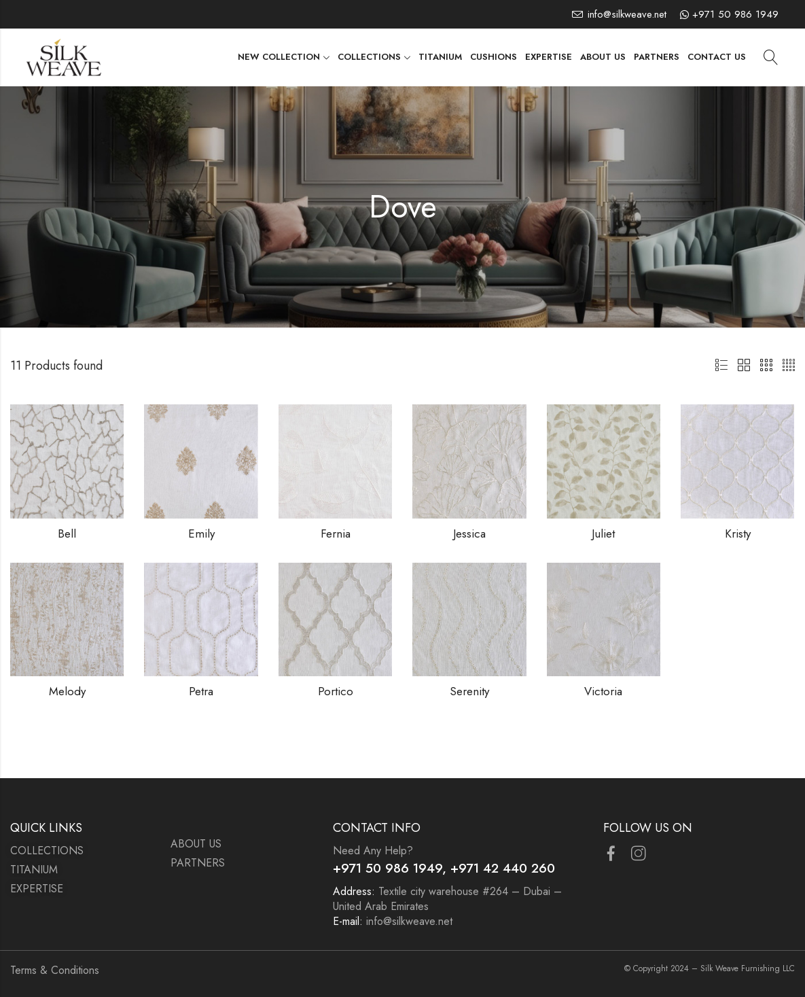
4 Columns (789, 366)
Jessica (469, 533)
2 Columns (744, 366)
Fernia (336, 533)
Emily (201, 533)
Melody (67, 691)
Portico (335, 691)
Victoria (603, 691)
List (721, 366)
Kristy (738, 533)
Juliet (603, 533)
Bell (67, 533)
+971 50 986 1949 (735, 14)
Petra (201, 691)
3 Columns (766, 366)
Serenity (469, 691)
